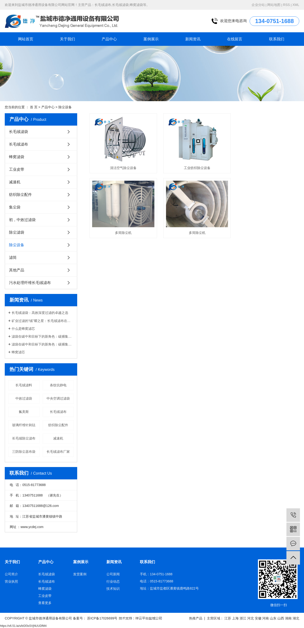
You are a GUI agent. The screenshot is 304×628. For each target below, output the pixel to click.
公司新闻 (113, 574)
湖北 (296, 618)
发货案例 (79, 574)
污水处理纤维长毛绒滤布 (30, 283)
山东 (273, 618)
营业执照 (11, 581)
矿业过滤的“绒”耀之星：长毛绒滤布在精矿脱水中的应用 (43, 321)
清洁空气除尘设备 (122, 166)
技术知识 (113, 588)
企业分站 (258, 5)
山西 (280, 618)
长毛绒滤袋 (18, 132)
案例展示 (151, 39)
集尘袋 (14, 207)
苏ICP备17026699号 (102, 618)
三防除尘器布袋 (23, 451)
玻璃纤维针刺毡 (23, 425)
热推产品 (195, 618)
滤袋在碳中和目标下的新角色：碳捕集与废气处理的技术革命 (43, 336)
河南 (265, 618)
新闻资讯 (192, 39)
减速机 (14, 182)
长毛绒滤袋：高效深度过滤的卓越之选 (40, 313)
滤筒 (13, 257)
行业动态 (113, 581)
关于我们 (67, 39)
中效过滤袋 (23, 398)
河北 (250, 618)
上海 (235, 618)
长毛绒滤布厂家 (58, 451)
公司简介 (11, 574)
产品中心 (109, 39)
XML (295, 5)
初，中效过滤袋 (22, 220)
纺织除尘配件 (20, 195)
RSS (286, 5)
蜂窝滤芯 (18, 352)
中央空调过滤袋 (58, 398)
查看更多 (45, 603)
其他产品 (16, 270)
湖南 (288, 618)
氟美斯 (24, 412)
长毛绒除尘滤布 (23, 438)
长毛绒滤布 (18, 144)
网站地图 (273, 5)
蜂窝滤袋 (16, 157)
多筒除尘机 (266, 166)
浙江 (243, 618)
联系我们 (276, 39)
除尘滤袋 (16, 232)
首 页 (34, 107)
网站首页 (25, 39)
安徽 (258, 618)
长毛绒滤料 (23, 385)
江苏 (227, 618)
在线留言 (234, 39)
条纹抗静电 (58, 385)
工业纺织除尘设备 (194, 166)
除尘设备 (65, 107)
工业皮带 (16, 169)
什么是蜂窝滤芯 (23, 329)
